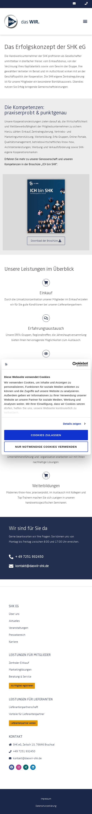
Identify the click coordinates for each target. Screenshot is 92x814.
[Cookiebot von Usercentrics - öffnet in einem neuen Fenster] (72, 364)
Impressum (46, 798)
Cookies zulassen (46, 434)
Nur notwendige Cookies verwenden (46, 446)
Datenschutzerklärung (46, 806)
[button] (85, 21)
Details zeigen (72, 423)
